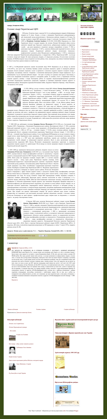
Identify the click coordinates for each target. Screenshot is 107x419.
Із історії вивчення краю (88, 62)
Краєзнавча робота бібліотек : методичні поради (90, 78)
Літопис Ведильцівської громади (18, 327)
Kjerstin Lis (15, 248)
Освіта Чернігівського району (90, 95)
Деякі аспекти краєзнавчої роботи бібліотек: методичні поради (26, 360)
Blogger (76, 410)
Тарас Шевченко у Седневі (23, 364)
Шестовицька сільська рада (89, 109)
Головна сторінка (41, 309)
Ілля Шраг (85, 64)
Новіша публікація (13, 309)
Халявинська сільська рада (89, 103)
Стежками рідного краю (29, 8)
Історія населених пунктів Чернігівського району (89, 71)
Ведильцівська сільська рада (90, 49)
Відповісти (15, 280)
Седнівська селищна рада (89, 97)
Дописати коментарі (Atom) (23, 312)
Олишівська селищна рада (89, 92)
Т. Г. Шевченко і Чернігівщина (90, 101)
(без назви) (13, 330)
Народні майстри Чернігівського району (88, 89)
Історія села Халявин (22, 334)
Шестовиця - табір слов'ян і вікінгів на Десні (21, 344)
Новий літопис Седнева (15, 357)
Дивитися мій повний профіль (88, 121)
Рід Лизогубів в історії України (17, 373)
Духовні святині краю (88, 56)
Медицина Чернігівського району (20, 238)
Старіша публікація (69, 309)
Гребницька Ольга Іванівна (23, 347)
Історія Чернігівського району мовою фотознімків (90, 74)
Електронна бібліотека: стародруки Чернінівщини (89, 59)
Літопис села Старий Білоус (16, 323)
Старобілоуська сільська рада (90, 99)
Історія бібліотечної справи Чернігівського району (89, 67)
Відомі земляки (86, 54)
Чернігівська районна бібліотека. (88, 118)
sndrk (64, 410)
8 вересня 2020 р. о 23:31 (25, 248)
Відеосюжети (85, 52)
